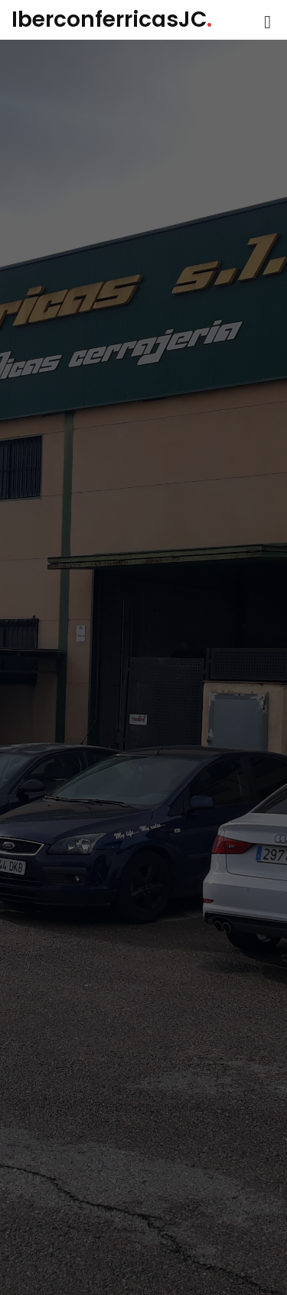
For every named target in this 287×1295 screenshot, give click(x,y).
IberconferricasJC (111, 19)
